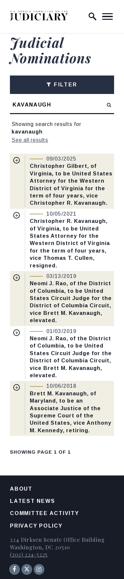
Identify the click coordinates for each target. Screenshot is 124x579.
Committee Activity (44, 513)
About (21, 489)
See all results (30, 140)
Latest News (32, 501)
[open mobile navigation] (107, 16)
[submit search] (109, 105)
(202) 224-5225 (29, 554)
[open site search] (92, 16)
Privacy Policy (36, 526)
